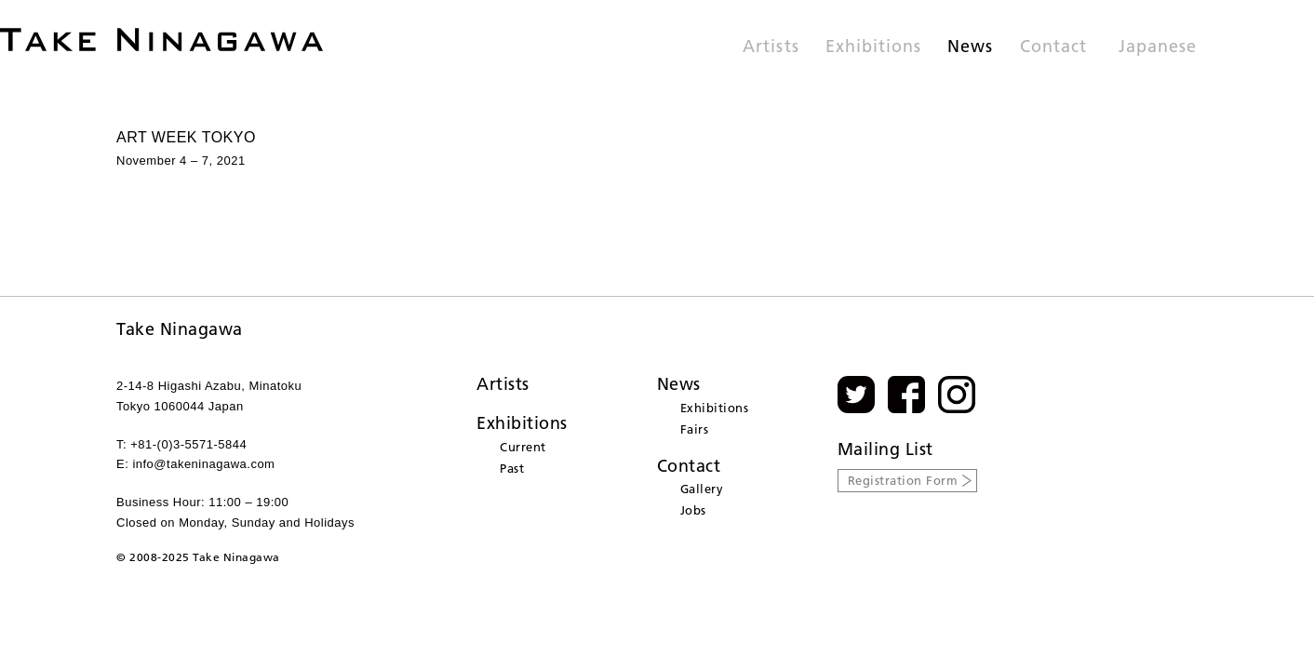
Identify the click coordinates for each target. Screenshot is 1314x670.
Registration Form (903, 480)
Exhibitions (873, 47)
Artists (770, 47)
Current (523, 446)
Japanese (1158, 47)
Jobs (693, 509)
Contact (1053, 47)
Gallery (702, 488)
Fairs (694, 429)
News (970, 47)
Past (512, 468)
